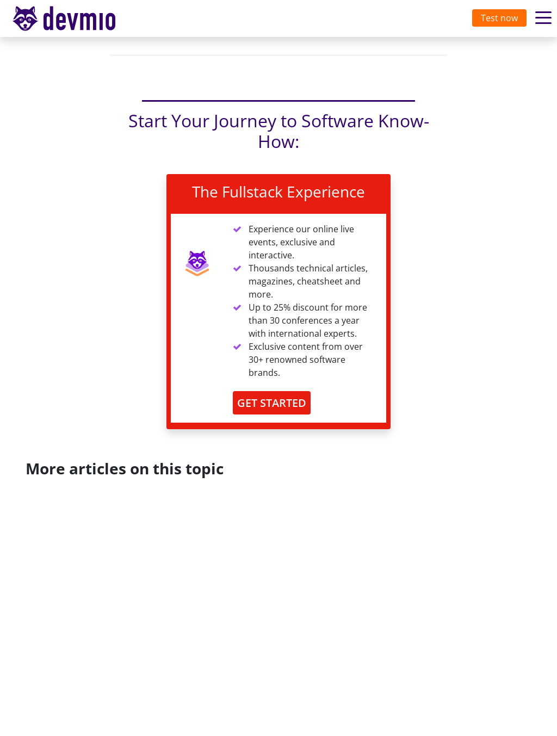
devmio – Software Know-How (72, 18)
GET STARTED (271, 402)
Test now (499, 18)
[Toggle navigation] (74, 18)
